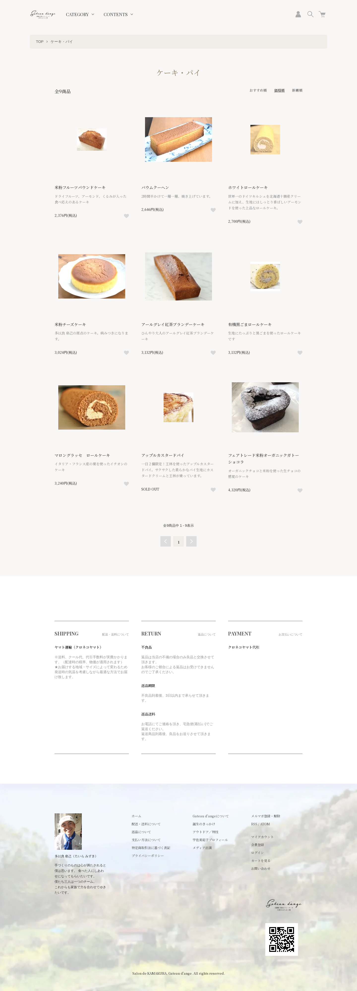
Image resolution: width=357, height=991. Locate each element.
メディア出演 (202, 847)
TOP (40, 41)
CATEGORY (77, 14)
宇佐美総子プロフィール (210, 839)
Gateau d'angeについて (211, 816)
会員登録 (257, 844)
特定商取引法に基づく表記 (151, 847)
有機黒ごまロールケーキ (253, 324)
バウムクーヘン (159, 187)
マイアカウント (262, 836)
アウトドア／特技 (205, 831)
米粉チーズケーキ (74, 324)
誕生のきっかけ (204, 824)
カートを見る (260, 860)
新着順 (297, 90)
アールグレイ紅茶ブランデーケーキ (176, 324)
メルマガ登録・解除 (265, 816)
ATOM (265, 824)
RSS (254, 824)
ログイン (257, 852)
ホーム (136, 816)
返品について (141, 831)
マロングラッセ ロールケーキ (86, 455)
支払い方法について (146, 839)
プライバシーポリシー (148, 855)
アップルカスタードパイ (166, 455)
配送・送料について (146, 824)
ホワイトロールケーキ (251, 187)
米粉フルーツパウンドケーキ (84, 187)
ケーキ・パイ (62, 41)
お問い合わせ (260, 868)
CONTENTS (116, 14)
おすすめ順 (258, 90)
